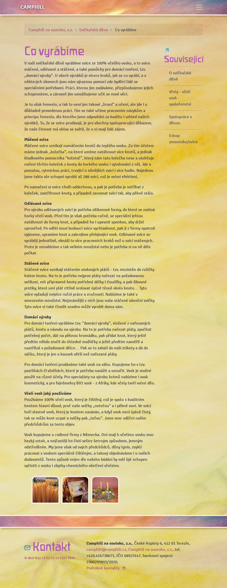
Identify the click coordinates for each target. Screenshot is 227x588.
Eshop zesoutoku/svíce (183, 138)
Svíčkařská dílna (93, 30)
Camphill (32, 7)
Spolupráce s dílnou (180, 120)
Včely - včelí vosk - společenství (180, 98)
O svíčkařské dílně (180, 76)
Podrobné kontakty (106, 568)
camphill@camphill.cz (106, 549)
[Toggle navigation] (199, 7)
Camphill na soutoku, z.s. (50, 30)
